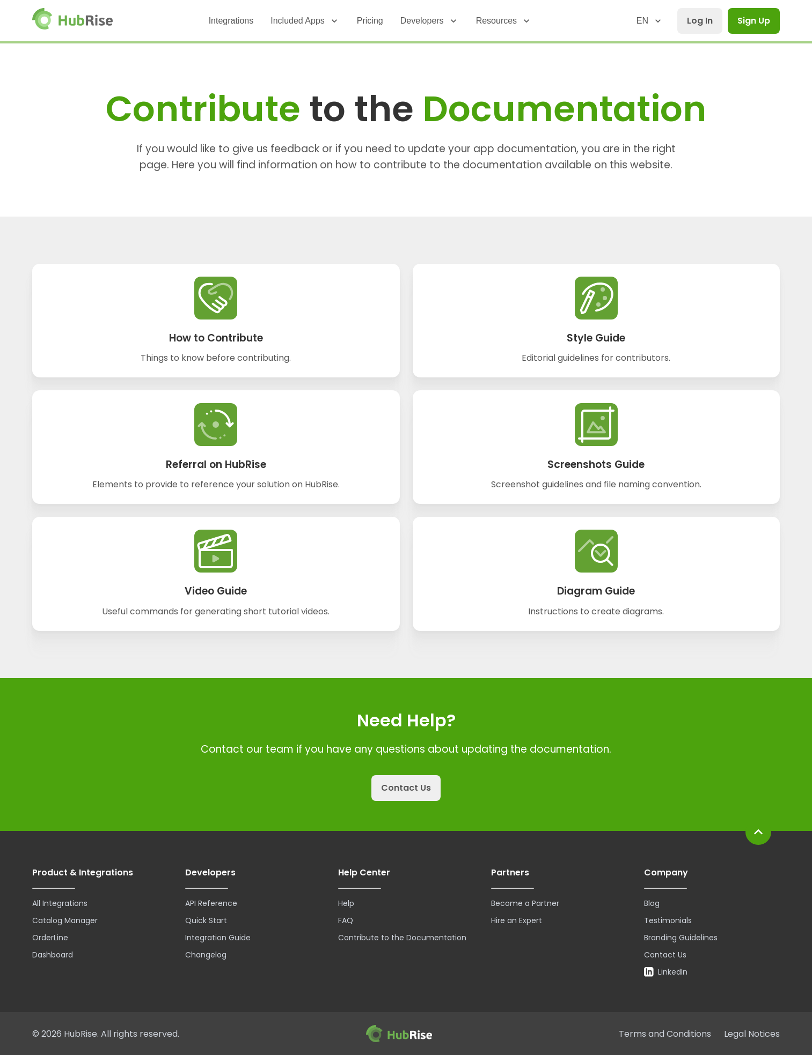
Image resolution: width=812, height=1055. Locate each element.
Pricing (370, 20)
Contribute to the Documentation (402, 937)
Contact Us (406, 788)
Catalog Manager (65, 920)
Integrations (231, 20)
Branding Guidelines (681, 937)
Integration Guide (218, 937)
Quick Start (206, 920)
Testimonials (668, 920)
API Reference (211, 903)
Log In (700, 20)
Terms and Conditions (665, 1034)
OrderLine (50, 937)
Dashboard (52, 954)
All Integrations (59, 903)
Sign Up (753, 20)
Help (346, 903)
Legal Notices (752, 1034)
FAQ (345, 920)
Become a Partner (525, 903)
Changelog (205, 954)
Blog (652, 903)
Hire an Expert (516, 920)
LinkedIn (665, 972)
